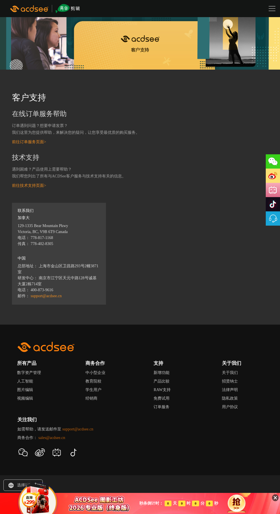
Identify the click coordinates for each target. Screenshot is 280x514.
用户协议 (230, 407)
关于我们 (230, 373)
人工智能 (25, 381)
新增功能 (161, 373)
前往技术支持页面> (29, 185)
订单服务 (161, 407)
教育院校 (93, 381)
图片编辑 (25, 390)
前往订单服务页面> (29, 142)
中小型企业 (95, 373)
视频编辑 (25, 398)
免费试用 (161, 398)
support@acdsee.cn (46, 296)
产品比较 (161, 381)
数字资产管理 (29, 373)
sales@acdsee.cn (51, 438)
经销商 (91, 398)
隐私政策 (230, 398)
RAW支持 (162, 390)
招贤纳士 (230, 381)
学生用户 (93, 390)
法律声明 (230, 390)
